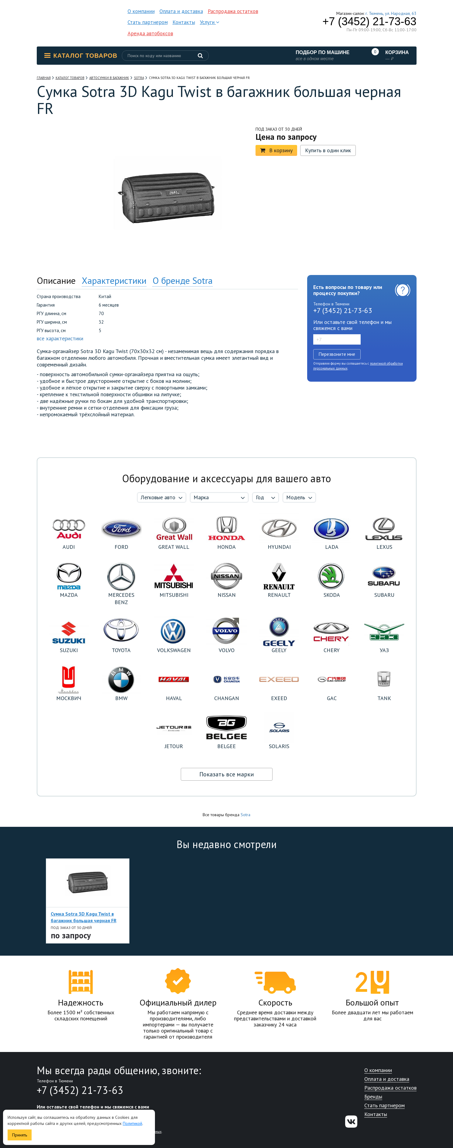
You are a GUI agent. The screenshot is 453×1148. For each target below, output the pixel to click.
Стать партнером (148, 22)
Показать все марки (226, 774)
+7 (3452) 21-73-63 (369, 21)
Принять (19, 1135)
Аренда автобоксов (150, 33)
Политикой (132, 1123)
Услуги (209, 22)
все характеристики (60, 338)
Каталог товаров (81, 55)
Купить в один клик (328, 150)
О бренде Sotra (183, 280)
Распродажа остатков (233, 11)
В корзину (276, 150)
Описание (56, 280)
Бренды (373, 1097)
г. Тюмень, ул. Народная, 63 (391, 13)
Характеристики (114, 280)
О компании (141, 11)
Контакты (184, 22)
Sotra (245, 814)
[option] (64, 161)
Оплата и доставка (181, 11)
